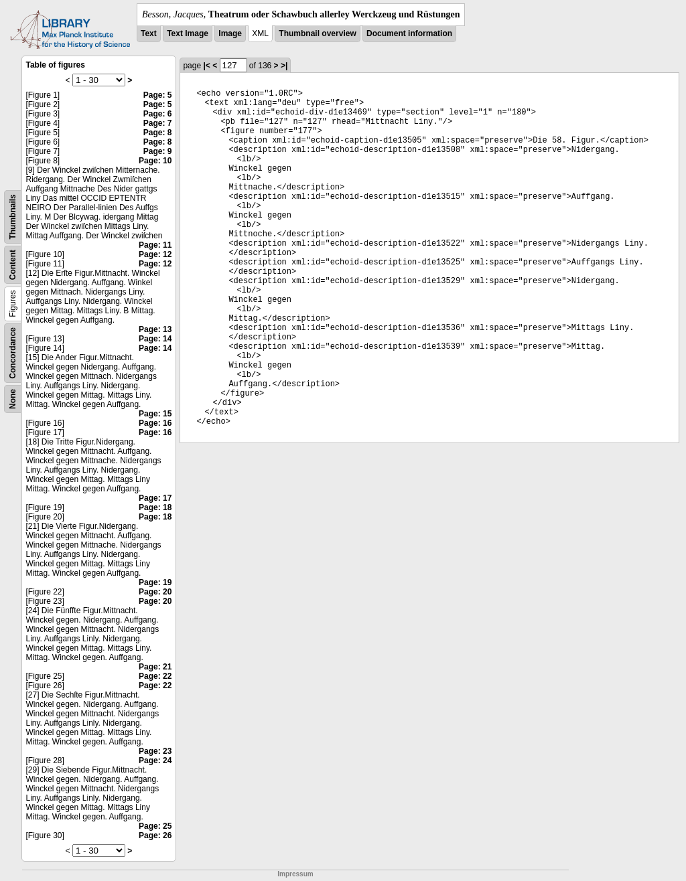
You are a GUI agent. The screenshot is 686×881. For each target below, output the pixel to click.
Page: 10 (155, 160)
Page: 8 (157, 132)
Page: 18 (155, 507)
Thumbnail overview (317, 33)
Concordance (12, 353)
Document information (409, 33)
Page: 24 (155, 760)
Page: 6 (157, 113)
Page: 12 (155, 254)
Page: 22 (155, 676)
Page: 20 (155, 591)
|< (206, 65)
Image (230, 33)
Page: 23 (155, 751)
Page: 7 (157, 123)
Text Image (187, 33)
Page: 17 (155, 498)
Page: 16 (155, 423)
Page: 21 (155, 666)
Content (12, 265)
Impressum (295, 874)
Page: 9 (157, 151)
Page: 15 (155, 413)
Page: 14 (155, 338)
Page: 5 (157, 95)
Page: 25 (155, 826)
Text (149, 33)
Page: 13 (155, 329)
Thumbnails (12, 216)
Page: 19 (155, 582)
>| (284, 65)
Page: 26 (155, 835)
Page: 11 (155, 245)
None (12, 399)
